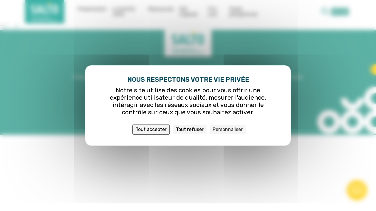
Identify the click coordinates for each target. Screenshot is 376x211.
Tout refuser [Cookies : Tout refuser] (190, 129)
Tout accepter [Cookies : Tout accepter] (151, 129)
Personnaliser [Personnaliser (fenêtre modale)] (228, 129)
